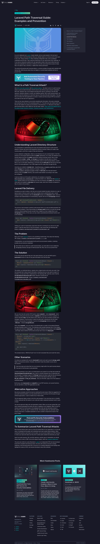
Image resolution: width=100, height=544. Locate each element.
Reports (52, 527)
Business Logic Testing (41, 533)
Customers (81, 516)
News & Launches (21, 480)
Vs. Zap (61, 527)
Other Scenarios (70, 43)
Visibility (31, 518)
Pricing (30, 525)
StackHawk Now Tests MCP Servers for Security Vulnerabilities (24, 484)
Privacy (38, 541)
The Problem (70, 39)
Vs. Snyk (62, 525)
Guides (52, 521)
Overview (31, 516)
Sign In (88, 2)
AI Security (43, 478)
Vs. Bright (62, 519)
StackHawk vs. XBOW (72, 480)
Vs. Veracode (71, 525)
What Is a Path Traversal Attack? (74, 31)
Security (80, 523)
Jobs (80, 521)
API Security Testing (21, 478)
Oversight (31, 523)
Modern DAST (40, 516)
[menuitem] (36, 2)
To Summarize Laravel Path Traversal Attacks (73, 48)
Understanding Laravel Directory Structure (72, 34)
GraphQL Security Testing (42, 531)
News (52, 523)
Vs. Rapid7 (71, 523)
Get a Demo (95, 2)
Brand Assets (81, 527)
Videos (52, 525)
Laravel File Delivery (71, 36)
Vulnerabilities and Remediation (22, 13)
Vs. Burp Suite (71, 519)
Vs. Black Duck (72, 516)
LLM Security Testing (41, 524)
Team (80, 518)
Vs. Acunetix (62, 516)
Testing (30, 521)
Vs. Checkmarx (63, 521)
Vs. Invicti (62, 523)
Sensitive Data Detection (42, 527)
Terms (34, 541)
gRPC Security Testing (41, 529)
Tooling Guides (68, 478)
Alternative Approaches (72, 45)
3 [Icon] (38, 2)
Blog (17, 10)
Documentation (54, 518)
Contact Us (81, 525)
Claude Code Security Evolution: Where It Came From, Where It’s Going (49, 482)
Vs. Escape (71, 521)
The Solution (70, 41)
